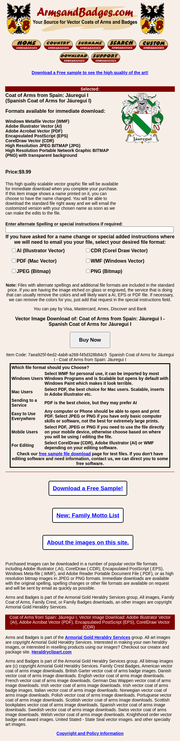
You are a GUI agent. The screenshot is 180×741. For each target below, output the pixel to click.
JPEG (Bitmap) (34, 271)
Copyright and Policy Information (90, 733)
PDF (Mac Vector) (37, 261)
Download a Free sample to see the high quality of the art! (90, 72)
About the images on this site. (88, 542)
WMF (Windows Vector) (117, 261)
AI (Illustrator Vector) (41, 250)
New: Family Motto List (87, 515)
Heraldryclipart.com (52, 652)
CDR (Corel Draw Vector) (119, 250)
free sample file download (65, 453)
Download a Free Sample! (88, 488)
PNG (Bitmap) (106, 271)
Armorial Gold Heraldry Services (98, 637)
